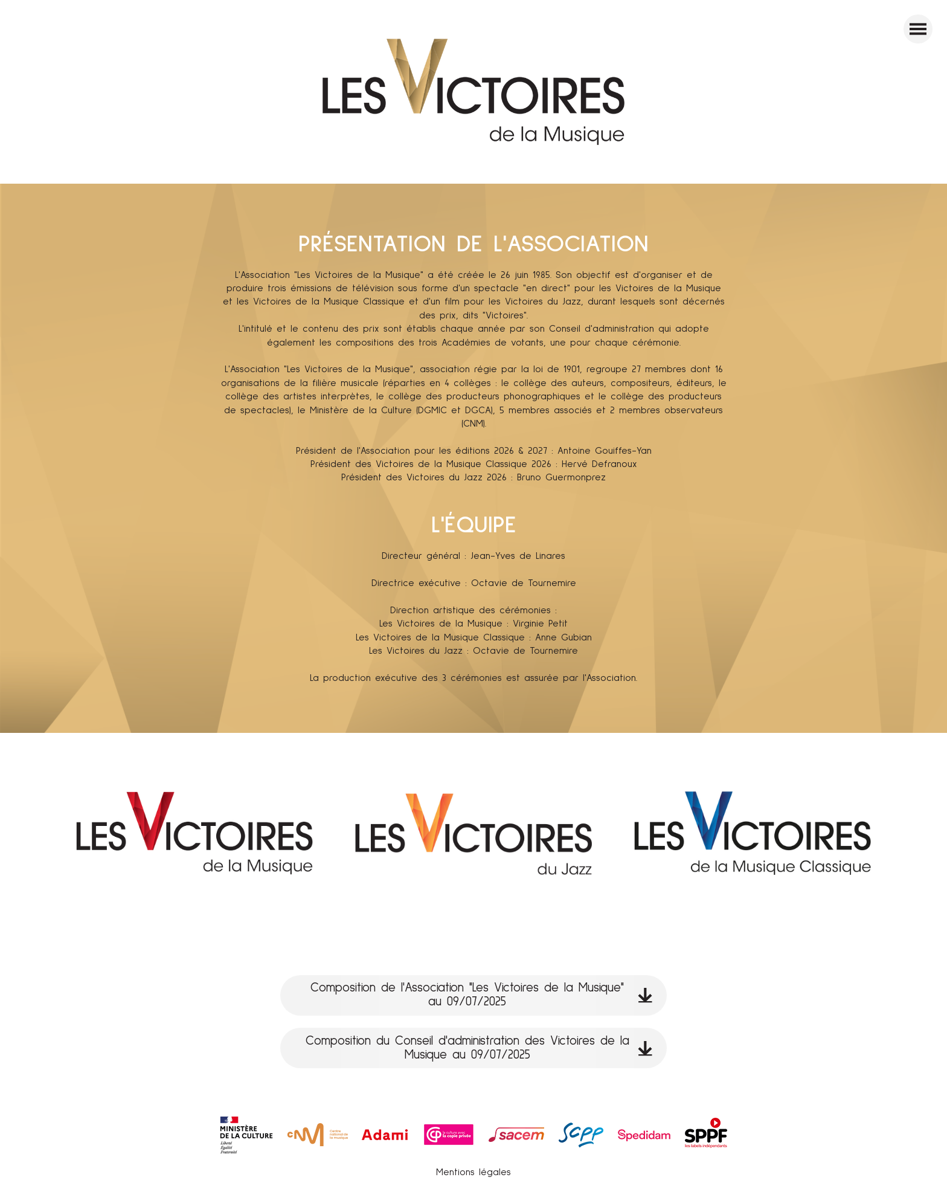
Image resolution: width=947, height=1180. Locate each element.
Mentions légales (473, 1172)
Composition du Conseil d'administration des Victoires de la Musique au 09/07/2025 (479, 1048)
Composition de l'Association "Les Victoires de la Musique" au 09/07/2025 (481, 995)
